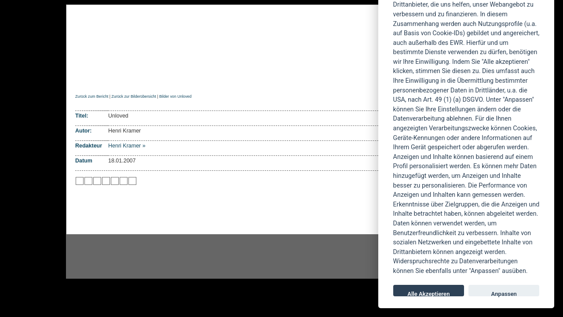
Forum (372, 77)
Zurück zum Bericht (91, 96)
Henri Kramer (124, 146)
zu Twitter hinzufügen (79, 180)
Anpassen (504, 293)
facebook (235, 256)
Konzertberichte (199, 77)
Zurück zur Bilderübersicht (133, 96)
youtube (334, 256)
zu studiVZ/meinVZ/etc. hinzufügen (114, 180)
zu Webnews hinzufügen (97, 180)
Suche (339, 77)
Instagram (137, 256)
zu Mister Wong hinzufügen (88, 180)
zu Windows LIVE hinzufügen (132, 180)
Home (83, 77)
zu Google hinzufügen (106, 180)
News (111, 77)
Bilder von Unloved (175, 96)
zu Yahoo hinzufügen (123, 180)
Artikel (252, 77)
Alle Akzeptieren (428, 293)
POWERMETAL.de (216, 38)
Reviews (146, 77)
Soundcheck (296, 77)
